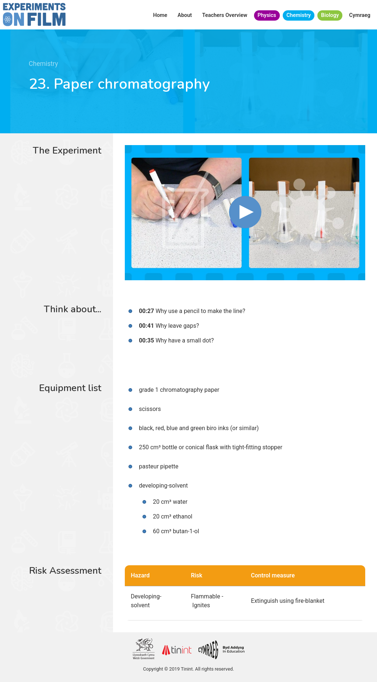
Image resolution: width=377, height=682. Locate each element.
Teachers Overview (224, 15)
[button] (245, 212)
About (184, 15)
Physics (267, 15)
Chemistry (298, 15)
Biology (330, 15)
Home (160, 15)
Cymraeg (359, 15)
